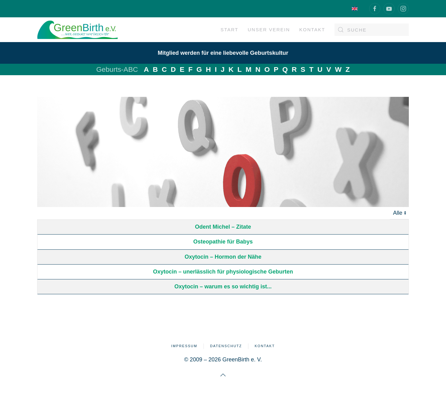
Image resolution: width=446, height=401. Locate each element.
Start (229, 29)
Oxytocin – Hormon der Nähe (223, 257)
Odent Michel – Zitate (223, 227)
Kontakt (265, 346)
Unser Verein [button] (269, 29)
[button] (223, 375)
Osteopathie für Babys (223, 242)
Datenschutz (226, 346)
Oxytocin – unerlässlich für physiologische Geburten (223, 272)
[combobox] (371, 30)
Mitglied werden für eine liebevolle (223, 53)
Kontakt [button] (312, 29)
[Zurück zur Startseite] (77, 29)
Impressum (184, 346)
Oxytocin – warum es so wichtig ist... (223, 286)
